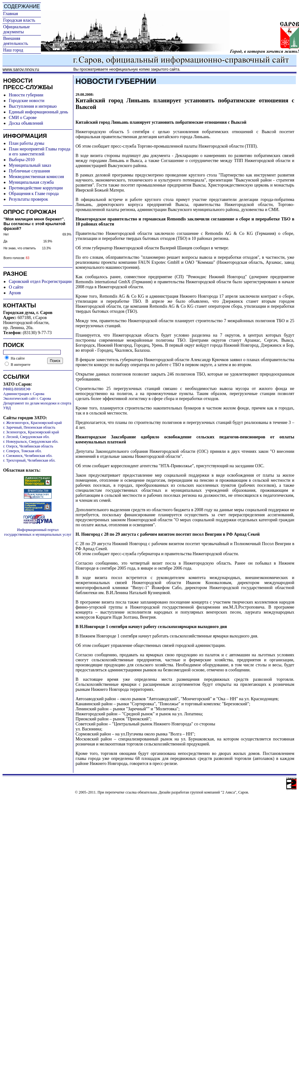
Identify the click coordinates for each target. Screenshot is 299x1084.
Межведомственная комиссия (36, 176)
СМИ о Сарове (23, 117)
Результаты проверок (28, 199)
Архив (15, 292)
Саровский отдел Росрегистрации (40, 281)
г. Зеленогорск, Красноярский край (31, 432)
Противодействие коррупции (36, 188)
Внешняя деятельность (15, 41)
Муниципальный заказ (30, 165)
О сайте (16, 287)
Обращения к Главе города (34, 193)
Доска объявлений (26, 123)
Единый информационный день (38, 112)
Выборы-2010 (22, 159)
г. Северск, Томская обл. (22, 451)
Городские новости (26, 100)
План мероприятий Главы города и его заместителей (40, 151)
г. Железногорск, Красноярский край (32, 422)
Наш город (13, 50)
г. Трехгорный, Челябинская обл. (29, 460)
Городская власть (19, 20)
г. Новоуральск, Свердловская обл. (30, 441)
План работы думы (26, 143)
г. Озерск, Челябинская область (28, 446)
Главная (10, 13)
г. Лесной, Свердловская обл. (26, 437)
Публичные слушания (29, 171)
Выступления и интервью (33, 106)
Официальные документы (16, 29)
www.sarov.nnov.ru (21, 69)
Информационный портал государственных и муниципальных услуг (37, 532)
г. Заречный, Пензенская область (29, 427)
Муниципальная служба (31, 182)
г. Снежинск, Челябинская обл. (28, 455)
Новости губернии (26, 95)
